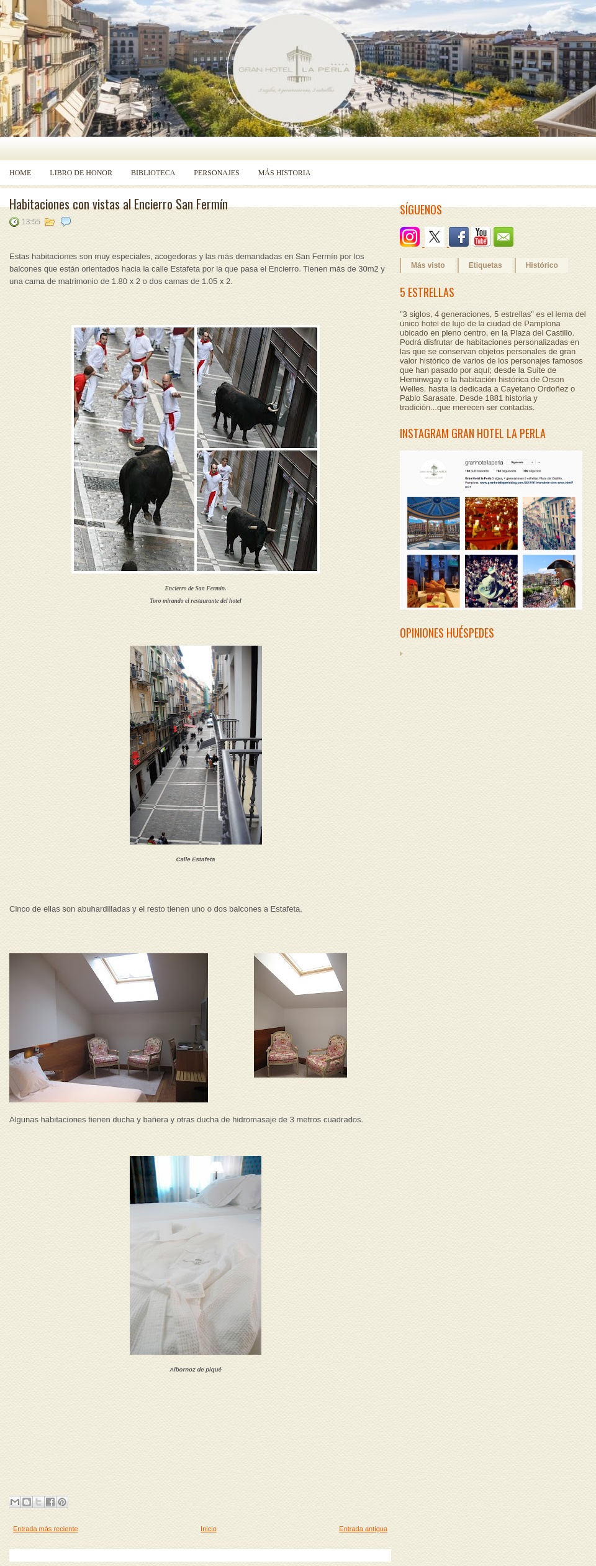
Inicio (209, 1528)
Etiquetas (485, 265)
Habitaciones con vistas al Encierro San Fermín (118, 204)
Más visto (428, 265)
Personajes (216, 172)
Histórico (542, 265)
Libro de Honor (81, 172)
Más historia (284, 172)
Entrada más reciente (45, 1528)
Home (20, 172)
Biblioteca (153, 172)
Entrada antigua (363, 1528)
